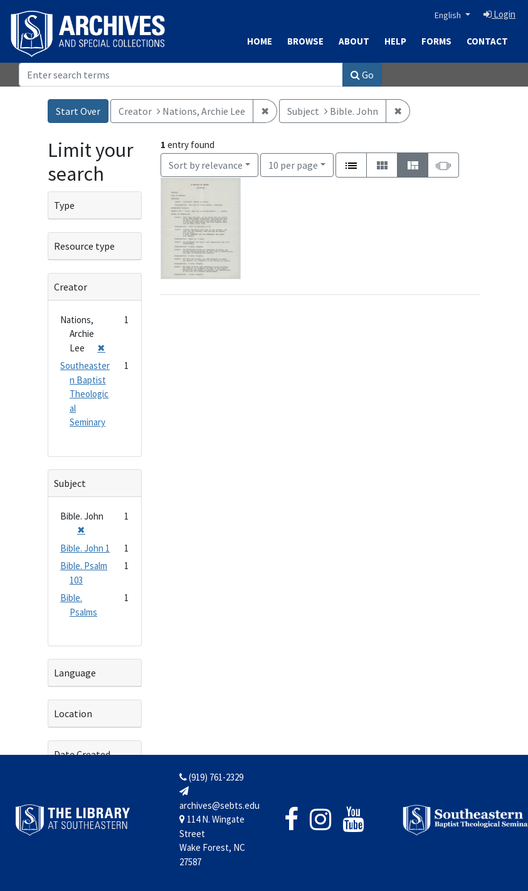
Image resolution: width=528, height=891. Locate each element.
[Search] (181, 75)
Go (362, 74)
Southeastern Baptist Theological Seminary (85, 394)
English (449, 15)
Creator (70, 286)
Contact (487, 41)
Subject (70, 483)
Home (259, 41)
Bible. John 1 (85, 548)
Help (395, 41)
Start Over (78, 111)
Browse (305, 41)
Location (73, 713)
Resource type (84, 246)
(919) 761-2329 (211, 777)
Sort (206, 165)
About (354, 41)
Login (499, 14)
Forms (436, 41)
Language (75, 672)
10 (293, 164)
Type (64, 205)
